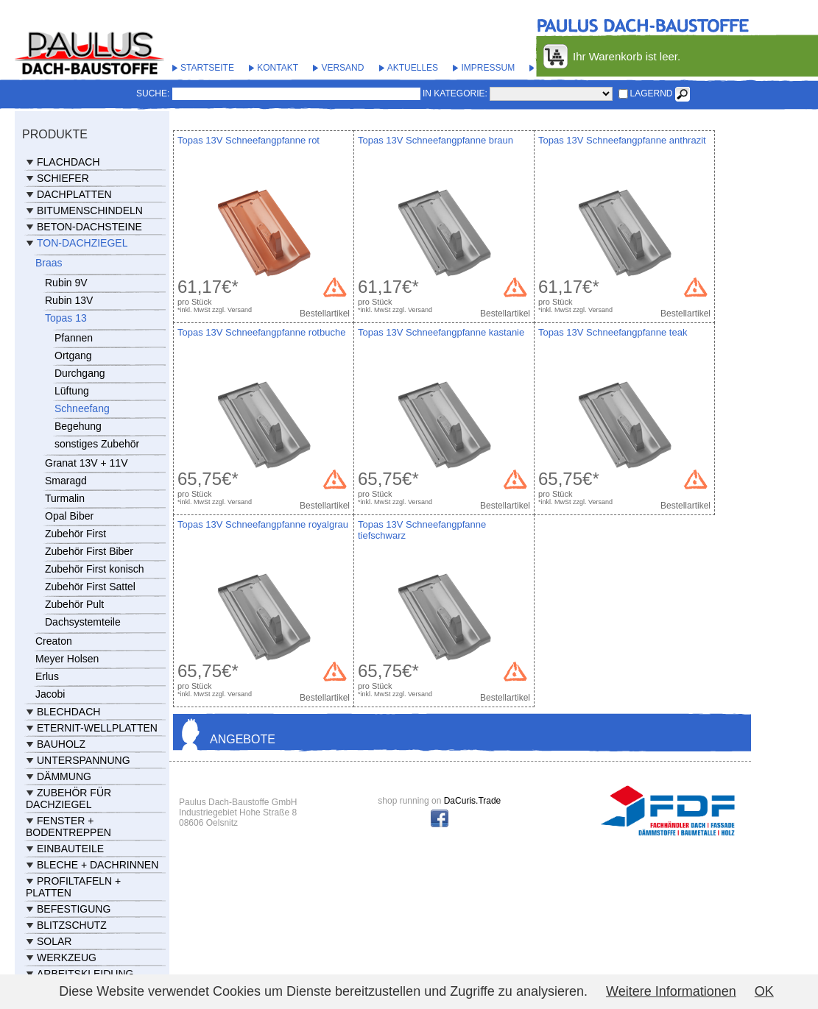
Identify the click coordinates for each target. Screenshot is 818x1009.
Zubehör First (75, 533)
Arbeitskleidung (85, 974)
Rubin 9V (66, 282)
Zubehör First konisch (94, 569)
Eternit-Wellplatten (97, 728)
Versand (342, 68)
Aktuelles (412, 68)
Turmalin (65, 498)
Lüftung (71, 391)
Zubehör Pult (74, 604)
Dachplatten (74, 194)
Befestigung (73, 909)
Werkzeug (66, 957)
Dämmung (64, 776)
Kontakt (277, 68)
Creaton (53, 641)
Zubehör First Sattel (90, 586)
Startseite (207, 68)
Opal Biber (69, 516)
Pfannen (73, 338)
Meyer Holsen (67, 659)
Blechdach (68, 712)
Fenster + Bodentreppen (68, 826)
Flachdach (68, 162)
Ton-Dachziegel (82, 243)
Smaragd (66, 480)
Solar (54, 941)
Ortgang (73, 355)
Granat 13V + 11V (86, 463)
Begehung (78, 426)
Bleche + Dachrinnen (97, 865)
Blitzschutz (72, 925)
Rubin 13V (69, 300)
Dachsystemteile (83, 622)
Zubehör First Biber (89, 551)
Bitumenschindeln (90, 210)
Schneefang (82, 408)
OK (764, 991)
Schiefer (63, 178)
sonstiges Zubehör (96, 444)
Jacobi (50, 694)
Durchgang (79, 373)
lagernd (651, 93)
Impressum (488, 68)
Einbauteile (70, 848)
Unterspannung (83, 760)
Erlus (47, 676)
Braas (49, 263)
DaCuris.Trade (472, 801)
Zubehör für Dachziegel (68, 798)
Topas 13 (66, 318)
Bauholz (61, 744)
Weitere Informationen (671, 991)
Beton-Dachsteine (89, 227)
